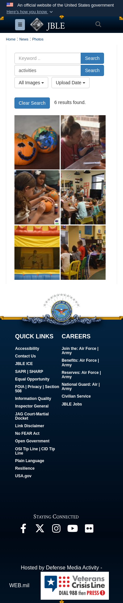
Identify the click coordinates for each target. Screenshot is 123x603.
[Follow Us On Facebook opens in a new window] (23, 530)
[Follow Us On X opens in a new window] (39, 530)
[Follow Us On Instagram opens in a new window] (56, 530)
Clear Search (32, 103)
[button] (30, 12)
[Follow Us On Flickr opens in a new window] (89, 530)
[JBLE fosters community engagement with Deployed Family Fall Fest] (37, 142)
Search (92, 58)
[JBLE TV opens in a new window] (72, 530)
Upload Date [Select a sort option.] (70, 82)
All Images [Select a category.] (31, 82)
